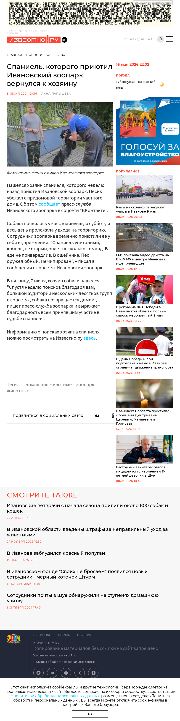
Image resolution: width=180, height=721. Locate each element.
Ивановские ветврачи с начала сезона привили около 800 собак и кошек (87, 508)
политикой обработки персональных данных (56, 696)
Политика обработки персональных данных (64, 662)
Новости (34, 55)
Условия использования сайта (54, 655)
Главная (14, 55)
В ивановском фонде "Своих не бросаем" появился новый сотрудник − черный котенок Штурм (77, 574)
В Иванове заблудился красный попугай (56, 553)
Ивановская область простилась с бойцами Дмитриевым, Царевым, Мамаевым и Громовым (144, 402)
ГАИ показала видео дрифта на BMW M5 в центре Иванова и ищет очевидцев (144, 244)
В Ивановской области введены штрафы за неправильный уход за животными (87, 532)
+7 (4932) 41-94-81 (139, 39)
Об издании (41, 635)
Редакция (84, 635)
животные (18, 390)
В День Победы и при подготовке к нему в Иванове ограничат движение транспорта (144, 348)
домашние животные (49, 384)
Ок (90, 714)
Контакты (63, 635)
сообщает (50, 204)
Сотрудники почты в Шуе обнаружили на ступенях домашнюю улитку (83, 598)
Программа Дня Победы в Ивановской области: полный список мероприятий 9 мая (144, 296)
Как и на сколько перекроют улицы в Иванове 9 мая (144, 194)
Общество (56, 55)
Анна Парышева (56, 93)
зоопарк (85, 384)
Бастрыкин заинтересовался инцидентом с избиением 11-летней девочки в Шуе (144, 456)
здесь (89, 338)
